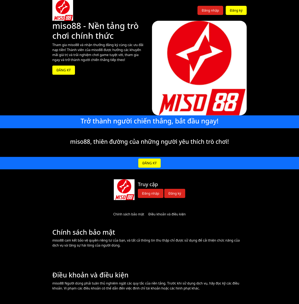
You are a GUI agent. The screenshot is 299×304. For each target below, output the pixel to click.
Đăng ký (236, 10)
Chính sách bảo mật (128, 214)
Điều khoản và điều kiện (167, 214)
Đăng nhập (210, 10)
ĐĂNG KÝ (63, 70)
